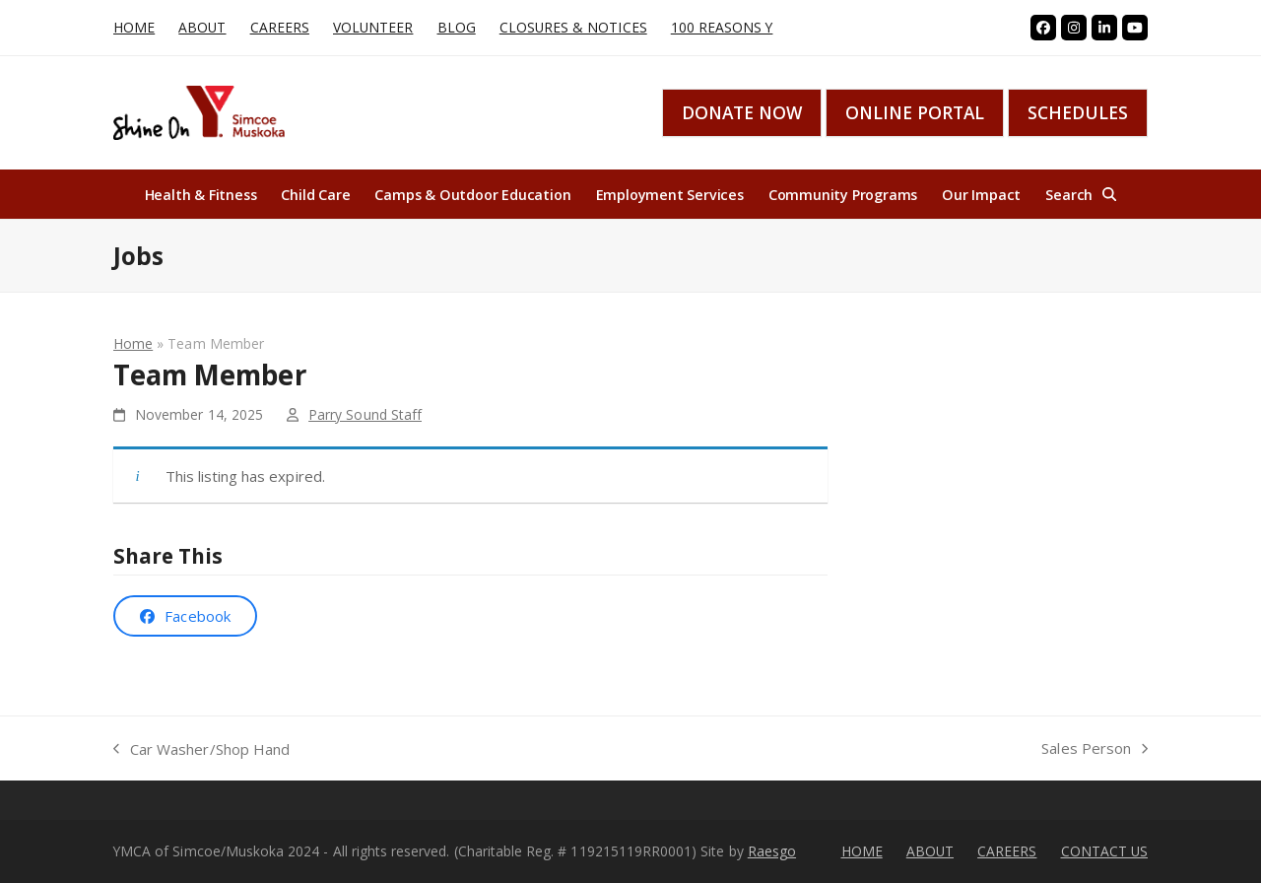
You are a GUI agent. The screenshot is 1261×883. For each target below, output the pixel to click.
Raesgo (772, 851)
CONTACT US (1105, 851)
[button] (1080, 194)
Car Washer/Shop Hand (201, 750)
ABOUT (930, 851)
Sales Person (1094, 749)
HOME (862, 851)
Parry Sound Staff (365, 414)
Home (133, 343)
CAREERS (1006, 851)
